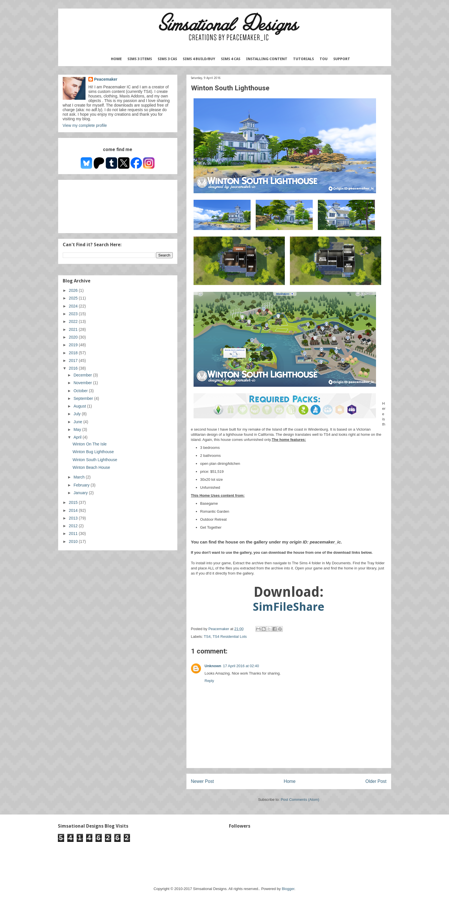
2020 (74, 337)
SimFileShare (288, 607)
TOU (324, 59)
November (83, 382)
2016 (74, 368)
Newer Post (202, 781)
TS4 (207, 636)
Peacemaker (105, 79)
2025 (74, 298)
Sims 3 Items (139, 59)
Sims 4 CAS (230, 59)
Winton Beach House (91, 467)
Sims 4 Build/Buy (199, 59)
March (80, 477)
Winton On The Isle (89, 444)
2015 (74, 502)
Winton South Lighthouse (94, 459)
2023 (74, 313)
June (78, 422)
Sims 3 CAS (167, 59)
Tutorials (303, 59)
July (78, 414)
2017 (74, 360)
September (84, 398)
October (81, 390)
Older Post (376, 781)
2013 (74, 518)
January (81, 492)
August (80, 406)
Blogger (288, 889)
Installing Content (266, 59)
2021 (74, 329)
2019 (74, 345)
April (78, 437)
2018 (74, 353)
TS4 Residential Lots (230, 636)
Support (341, 59)
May (78, 429)
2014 (74, 510)
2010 (74, 541)
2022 (74, 321)
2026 (74, 290)
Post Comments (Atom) (300, 799)
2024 (74, 306)
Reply (209, 681)
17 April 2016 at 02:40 (241, 666)
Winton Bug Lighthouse (93, 451)
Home (116, 59)
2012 (74, 526)
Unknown (213, 666)
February (82, 485)
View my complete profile (85, 125)
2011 (74, 533)
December (83, 375)
